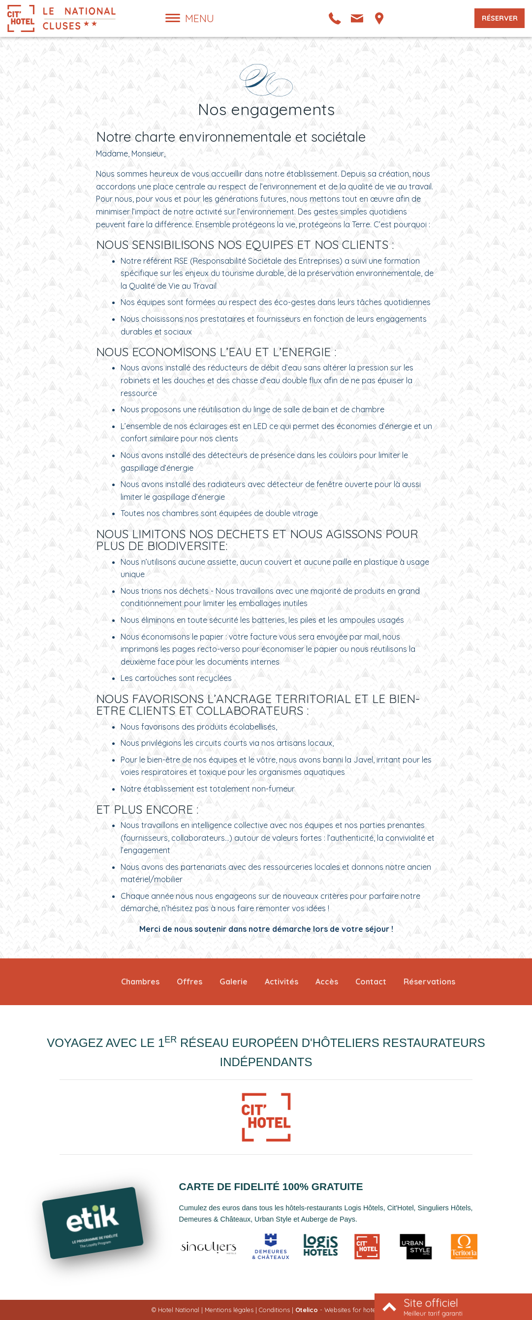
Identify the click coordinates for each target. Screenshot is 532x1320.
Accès (326, 981)
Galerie (233, 981)
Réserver (500, 18)
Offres (189, 981)
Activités (281, 981)
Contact (370, 981)
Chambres (140, 981)
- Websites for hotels (337, 1310)
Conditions (274, 1310)
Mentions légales (229, 1310)
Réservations (429, 981)
